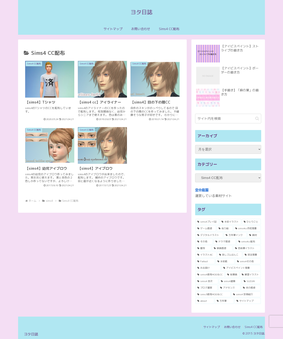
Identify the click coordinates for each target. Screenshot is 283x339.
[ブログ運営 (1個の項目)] (207, 288)
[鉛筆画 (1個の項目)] (232, 275)
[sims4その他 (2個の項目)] (248, 261)
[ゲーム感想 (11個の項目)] (206, 228)
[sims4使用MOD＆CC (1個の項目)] (210, 275)
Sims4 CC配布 (254, 327)
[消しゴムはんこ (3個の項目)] (229, 255)
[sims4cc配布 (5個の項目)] (249, 242)
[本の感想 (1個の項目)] (251, 288)
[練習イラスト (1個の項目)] (250, 275)
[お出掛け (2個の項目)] (208, 268)
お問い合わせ (232, 327)
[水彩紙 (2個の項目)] (225, 261)
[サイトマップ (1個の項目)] (248, 301)
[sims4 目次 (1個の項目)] (207, 281)
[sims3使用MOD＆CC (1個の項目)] (213, 294)
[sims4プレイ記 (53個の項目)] (207, 222)
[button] (257, 118)
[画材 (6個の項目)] (254, 235)
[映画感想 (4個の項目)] (222, 248)
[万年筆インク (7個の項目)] (235, 235)
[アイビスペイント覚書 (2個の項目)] (241, 268)
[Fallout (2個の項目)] (205, 261)
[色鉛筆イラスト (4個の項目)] (247, 248)
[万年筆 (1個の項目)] (224, 301)
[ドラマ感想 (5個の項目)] (225, 242)
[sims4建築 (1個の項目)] (230, 281)
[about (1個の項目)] (205, 301)
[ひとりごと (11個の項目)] (251, 222)
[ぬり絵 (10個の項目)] (224, 228)
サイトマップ (211, 327)
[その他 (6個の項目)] (204, 242)
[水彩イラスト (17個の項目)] (230, 222)
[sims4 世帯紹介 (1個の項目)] (246, 294)
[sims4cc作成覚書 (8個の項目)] (247, 228)
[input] (228, 118)
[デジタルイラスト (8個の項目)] (209, 235)
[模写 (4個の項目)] (203, 248)
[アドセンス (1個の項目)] (229, 288)
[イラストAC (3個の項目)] (206, 255)
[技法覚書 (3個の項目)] (252, 255)
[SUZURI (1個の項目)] (251, 281)
